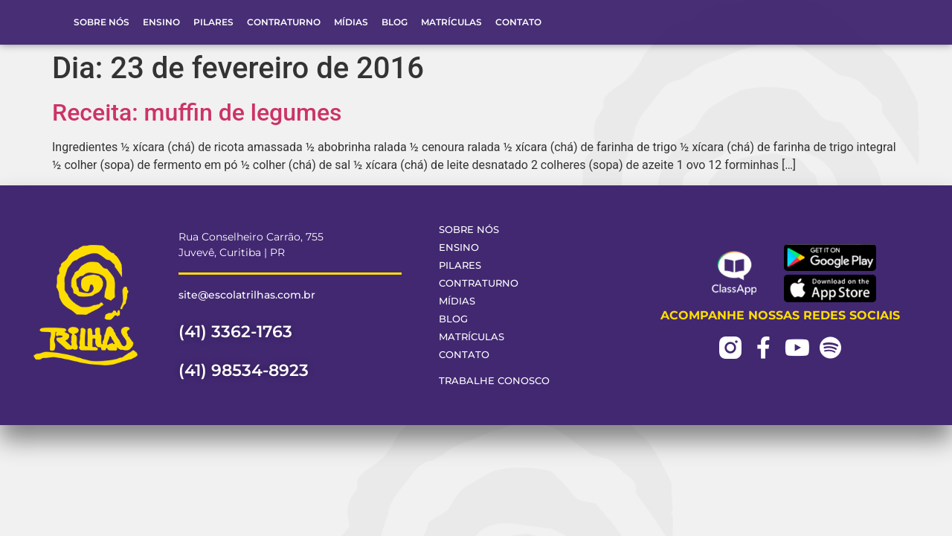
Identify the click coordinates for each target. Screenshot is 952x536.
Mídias (351, 22)
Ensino (161, 22)
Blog (395, 22)
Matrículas (451, 22)
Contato (518, 22)
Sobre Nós (101, 22)
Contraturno (284, 22)
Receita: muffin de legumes (196, 112)
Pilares (213, 22)
